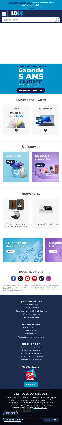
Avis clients (34, 308)
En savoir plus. (40, 408)
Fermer (31, 8)
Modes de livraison (31, 350)
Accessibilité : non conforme (31, 337)
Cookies (43, 311)
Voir (10, 162)
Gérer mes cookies (31, 314)
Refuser (10, 413)
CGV (25, 308)
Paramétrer (13, 419)
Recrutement (31, 330)
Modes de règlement (31, 353)
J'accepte (51, 419)
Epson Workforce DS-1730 (46, 224)
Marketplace (31, 334)
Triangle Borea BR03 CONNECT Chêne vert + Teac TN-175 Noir (16, 225)
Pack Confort (37, 356)
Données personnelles (25, 311)
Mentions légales (31, 317)
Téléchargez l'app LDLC (20, 2)
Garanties (23, 356)
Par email (31, 384)
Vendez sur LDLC (31, 327)
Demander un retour (31, 360)
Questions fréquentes (31, 347)
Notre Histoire (31, 304)
